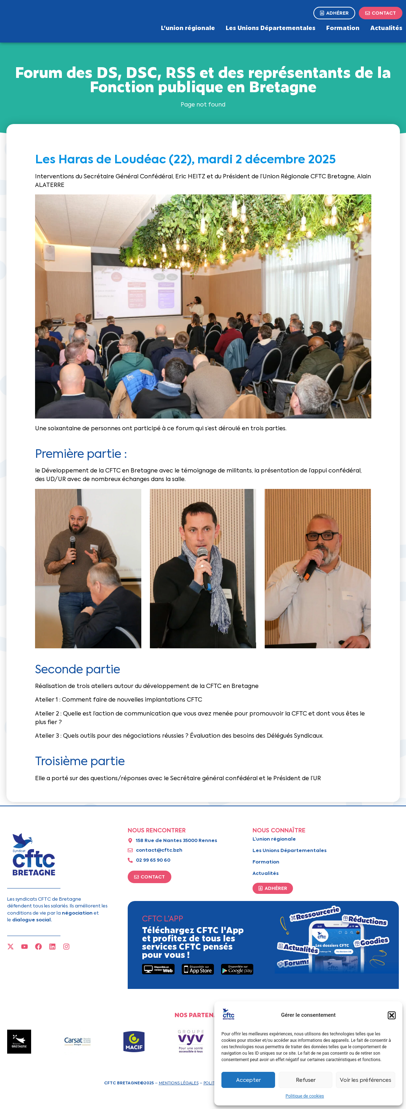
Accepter (248, 1080)
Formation (342, 27)
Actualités (386, 27)
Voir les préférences (365, 1080)
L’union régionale (188, 27)
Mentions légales (179, 1082)
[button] (391, 1015)
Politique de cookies (304, 1096)
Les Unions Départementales (270, 27)
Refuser (305, 1080)
